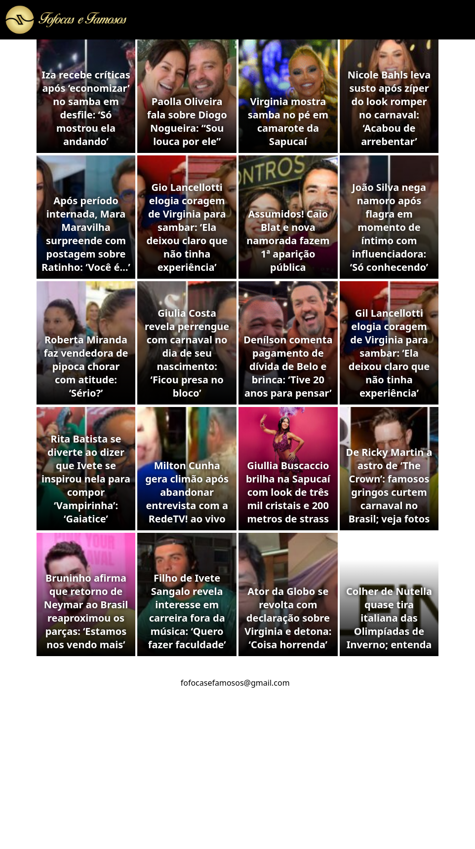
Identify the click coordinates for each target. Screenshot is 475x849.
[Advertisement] (237, 775)
